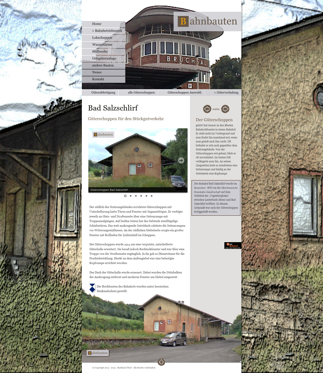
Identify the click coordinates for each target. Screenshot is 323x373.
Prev (95, 160)
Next (181, 160)
